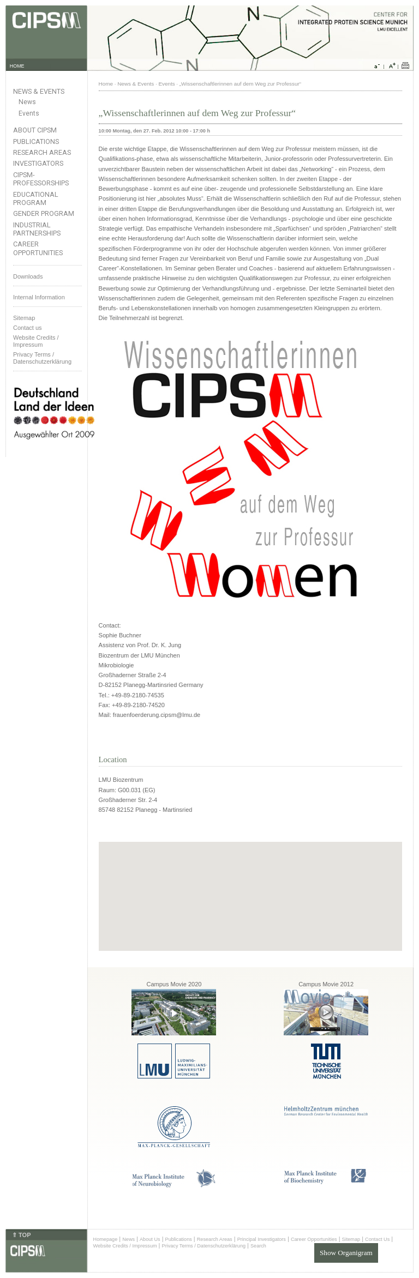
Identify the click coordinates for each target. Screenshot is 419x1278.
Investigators (38, 163)
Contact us (27, 327)
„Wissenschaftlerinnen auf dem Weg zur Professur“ (240, 84)
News (27, 102)
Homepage (105, 1239)
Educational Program (35, 198)
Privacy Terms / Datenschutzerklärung (42, 358)
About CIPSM (35, 130)
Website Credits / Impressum (125, 1246)
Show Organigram (346, 1253)
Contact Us (377, 1239)
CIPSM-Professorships (41, 179)
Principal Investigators (261, 1239)
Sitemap (24, 318)
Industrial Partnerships (37, 229)
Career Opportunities (38, 248)
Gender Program (43, 213)
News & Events (38, 91)
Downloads (28, 276)
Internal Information (39, 297)
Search (258, 1246)
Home (106, 84)
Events (29, 113)
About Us (150, 1239)
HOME (17, 66)
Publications (36, 141)
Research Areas (42, 152)
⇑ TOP (21, 1235)
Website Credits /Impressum (36, 341)
